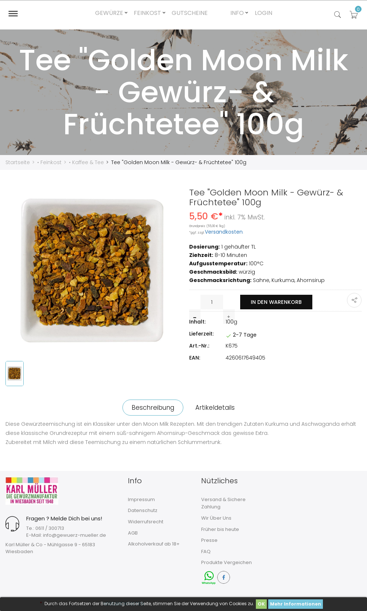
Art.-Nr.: (199, 345)
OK (261, 604)
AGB (133, 532)
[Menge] (211, 302)
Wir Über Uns (216, 518)
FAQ (206, 551)
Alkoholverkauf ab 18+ (154, 543)
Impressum (141, 499)
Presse (209, 540)
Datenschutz (142, 510)
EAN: (194, 357)
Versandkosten (224, 231)
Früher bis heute (220, 529)
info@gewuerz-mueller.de (74, 535)
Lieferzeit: (201, 333)
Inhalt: (197, 321)
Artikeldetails (217, 407)
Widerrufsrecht (145, 521)
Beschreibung (150, 407)
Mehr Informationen (295, 604)
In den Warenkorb (279, 302)
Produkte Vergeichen (226, 562)
